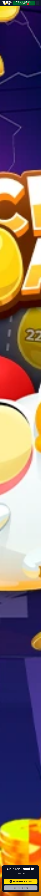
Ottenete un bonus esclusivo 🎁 (23, 3)
